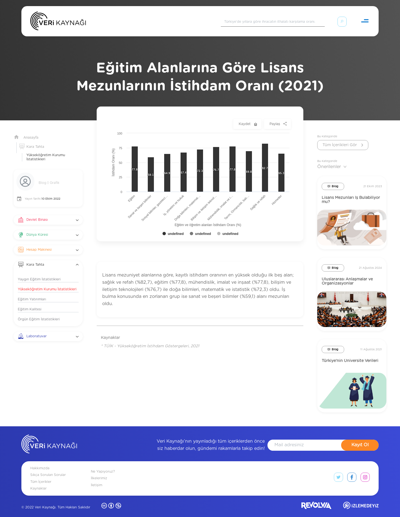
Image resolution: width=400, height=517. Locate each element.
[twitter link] (338, 472)
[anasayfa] (49, 438)
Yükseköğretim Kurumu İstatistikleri (45, 150)
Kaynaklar (38, 481)
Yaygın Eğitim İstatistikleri (39, 272)
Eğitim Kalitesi (29, 302)
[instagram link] (365, 472)
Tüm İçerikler (40, 475)
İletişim (96, 478)
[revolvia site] (316, 500)
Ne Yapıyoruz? (103, 465)
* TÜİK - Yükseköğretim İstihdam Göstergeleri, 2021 (150, 339)
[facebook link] (351, 472)
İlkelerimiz (99, 471)
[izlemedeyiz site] (361, 500)
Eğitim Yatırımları (32, 292)
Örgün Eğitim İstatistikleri (39, 312)
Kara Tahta (35, 140)
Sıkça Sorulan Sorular (48, 468)
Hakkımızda (39, 461)
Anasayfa (30, 131)
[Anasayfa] (58, 22)
